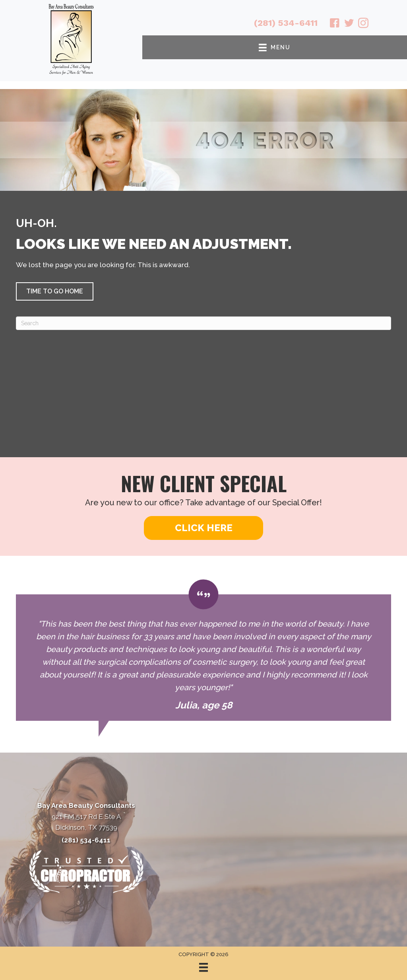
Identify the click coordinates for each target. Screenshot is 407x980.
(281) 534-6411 (286, 23)
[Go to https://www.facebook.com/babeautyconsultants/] (334, 24)
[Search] (203, 323)
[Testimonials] (203, 650)
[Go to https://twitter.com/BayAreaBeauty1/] (349, 24)
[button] (54, 291)
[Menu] (203, 967)
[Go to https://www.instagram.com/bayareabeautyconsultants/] (363, 24)
